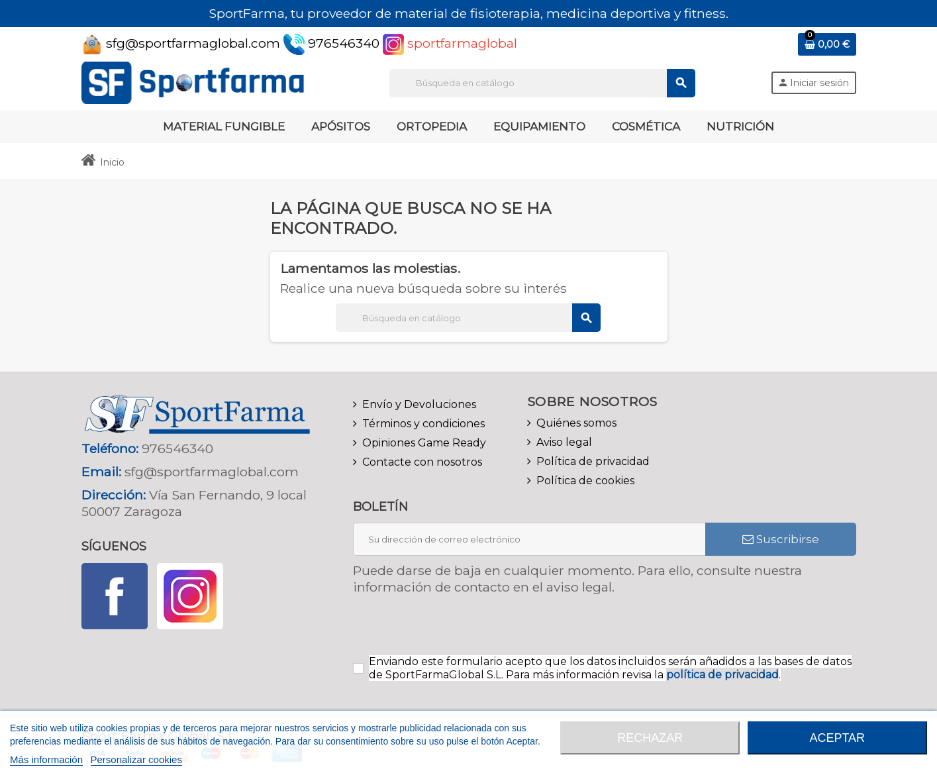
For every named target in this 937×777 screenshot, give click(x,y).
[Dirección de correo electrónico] (529, 539)
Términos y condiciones (423, 423)
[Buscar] (542, 83)
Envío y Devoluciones (419, 404)
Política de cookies (585, 480)
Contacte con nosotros (422, 462)
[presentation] (463, 629)
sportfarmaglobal (450, 43)
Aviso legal (564, 442)
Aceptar (837, 738)
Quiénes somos (576, 423)
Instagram (190, 596)
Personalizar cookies (136, 759)
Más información (46, 759)
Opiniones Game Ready (424, 443)
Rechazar (650, 738)
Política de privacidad (593, 461)
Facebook (114, 596)
